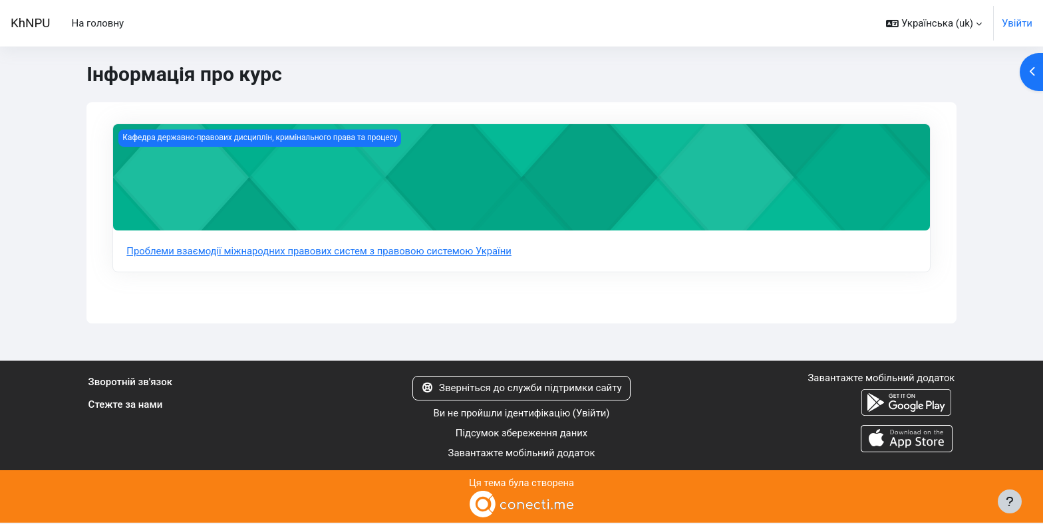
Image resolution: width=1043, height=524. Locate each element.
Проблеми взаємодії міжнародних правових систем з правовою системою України (321, 251)
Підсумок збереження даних (522, 434)
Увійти (1017, 23)
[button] (933, 23)
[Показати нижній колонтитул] (1010, 501)
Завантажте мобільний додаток (521, 454)
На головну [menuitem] (97, 23)
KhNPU (30, 23)
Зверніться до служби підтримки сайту (521, 388)
